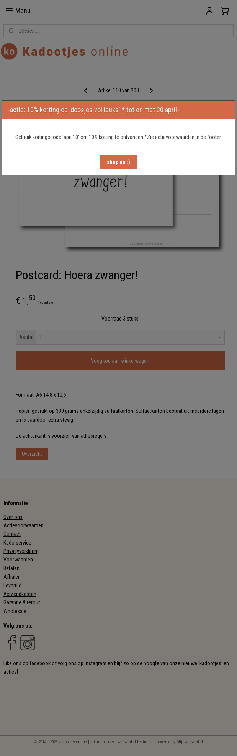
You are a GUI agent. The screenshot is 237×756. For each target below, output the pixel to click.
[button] (118, 162)
